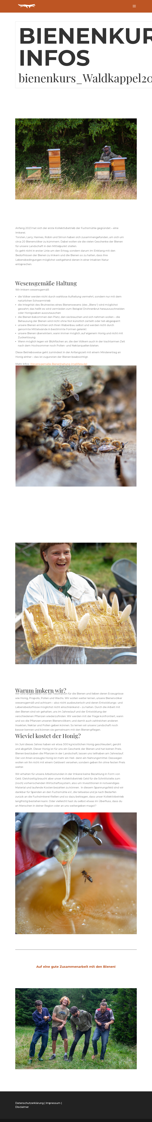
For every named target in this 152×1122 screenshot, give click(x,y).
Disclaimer (22, 1107)
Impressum (53, 1103)
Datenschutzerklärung (29, 1103)
